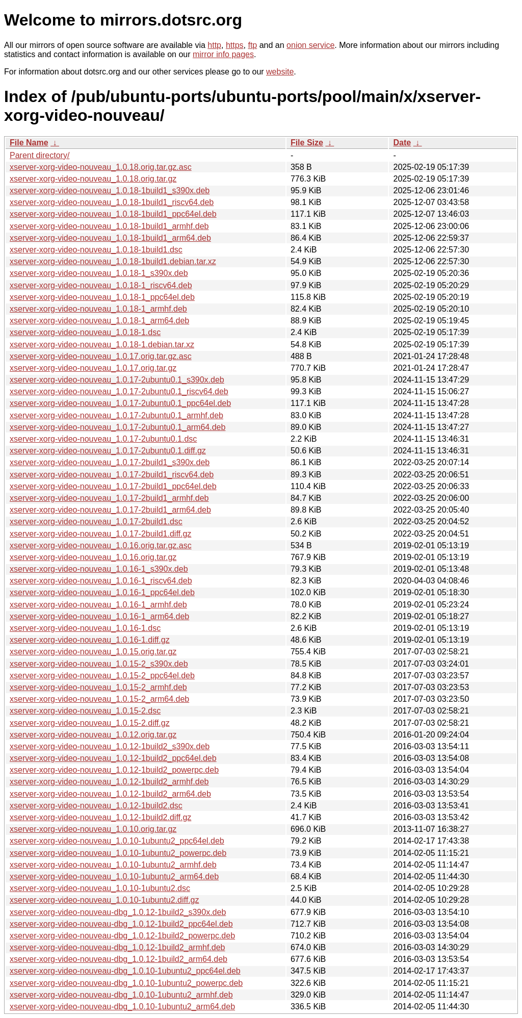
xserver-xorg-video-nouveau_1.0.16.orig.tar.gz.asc (101, 545)
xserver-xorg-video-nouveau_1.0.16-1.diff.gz (90, 639)
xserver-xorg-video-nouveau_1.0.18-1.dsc (85, 332)
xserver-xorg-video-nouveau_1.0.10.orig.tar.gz (93, 829)
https (235, 45)
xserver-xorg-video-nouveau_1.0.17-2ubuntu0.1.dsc (103, 439)
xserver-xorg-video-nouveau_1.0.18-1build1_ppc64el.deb (113, 214)
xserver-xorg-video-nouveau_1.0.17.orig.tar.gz (93, 368)
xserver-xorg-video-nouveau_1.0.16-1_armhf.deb (98, 604)
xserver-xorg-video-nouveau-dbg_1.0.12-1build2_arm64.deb (118, 959)
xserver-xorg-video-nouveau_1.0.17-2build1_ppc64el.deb (113, 486)
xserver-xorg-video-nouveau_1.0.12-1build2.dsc (96, 805)
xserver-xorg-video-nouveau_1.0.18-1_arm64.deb (99, 320)
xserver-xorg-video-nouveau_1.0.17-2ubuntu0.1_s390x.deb (117, 379)
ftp (252, 45)
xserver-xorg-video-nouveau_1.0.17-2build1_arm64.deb (110, 509)
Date (402, 142)
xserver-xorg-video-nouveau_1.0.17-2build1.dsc (96, 521)
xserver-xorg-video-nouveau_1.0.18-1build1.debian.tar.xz (113, 261)
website (280, 71)
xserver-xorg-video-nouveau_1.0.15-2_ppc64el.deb (102, 675)
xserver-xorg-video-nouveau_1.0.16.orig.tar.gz (93, 557)
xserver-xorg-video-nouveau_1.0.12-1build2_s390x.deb (110, 746)
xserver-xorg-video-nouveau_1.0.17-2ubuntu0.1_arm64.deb (117, 427)
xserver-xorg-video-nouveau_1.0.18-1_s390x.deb (99, 273)
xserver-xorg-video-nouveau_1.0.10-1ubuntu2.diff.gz (104, 900)
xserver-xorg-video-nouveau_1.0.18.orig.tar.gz (93, 178)
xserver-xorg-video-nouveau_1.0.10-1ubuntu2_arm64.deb (114, 876)
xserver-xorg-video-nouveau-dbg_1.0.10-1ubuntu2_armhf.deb (121, 994)
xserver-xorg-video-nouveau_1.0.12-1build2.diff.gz (100, 817)
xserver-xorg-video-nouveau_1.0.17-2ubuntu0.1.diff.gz (108, 450)
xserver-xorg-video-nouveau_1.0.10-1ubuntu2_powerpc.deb (118, 853)
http (214, 45)
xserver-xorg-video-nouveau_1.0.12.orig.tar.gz (93, 734)
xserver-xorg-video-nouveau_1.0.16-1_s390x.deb (99, 569)
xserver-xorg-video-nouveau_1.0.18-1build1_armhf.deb (109, 226)
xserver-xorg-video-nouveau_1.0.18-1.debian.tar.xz (102, 344)
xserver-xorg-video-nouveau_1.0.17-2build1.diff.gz (100, 533)
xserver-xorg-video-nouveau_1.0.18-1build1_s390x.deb (110, 190)
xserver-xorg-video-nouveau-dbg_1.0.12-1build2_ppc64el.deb (121, 924)
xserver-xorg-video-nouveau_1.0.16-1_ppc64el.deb (102, 592)
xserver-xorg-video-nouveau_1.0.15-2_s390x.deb (99, 663)
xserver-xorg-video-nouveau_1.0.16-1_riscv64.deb (101, 580)
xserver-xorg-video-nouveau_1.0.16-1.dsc (85, 628)
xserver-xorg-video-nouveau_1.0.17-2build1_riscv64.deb (112, 474)
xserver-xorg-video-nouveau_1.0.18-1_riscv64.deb (101, 285)
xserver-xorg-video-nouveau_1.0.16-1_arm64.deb (99, 616)
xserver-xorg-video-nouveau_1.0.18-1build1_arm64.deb (110, 238)
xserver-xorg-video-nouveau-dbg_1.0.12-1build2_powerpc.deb (122, 935)
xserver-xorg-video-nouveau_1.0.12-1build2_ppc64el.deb (113, 758)
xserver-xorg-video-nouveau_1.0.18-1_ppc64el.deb (102, 297)
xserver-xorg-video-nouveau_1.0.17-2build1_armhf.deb (109, 498)
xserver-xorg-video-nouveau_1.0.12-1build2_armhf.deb (109, 781)
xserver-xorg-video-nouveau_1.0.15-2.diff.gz (90, 723)
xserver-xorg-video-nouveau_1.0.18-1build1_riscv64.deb (112, 202)
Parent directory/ (39, 155)
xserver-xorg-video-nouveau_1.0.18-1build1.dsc (96, 249)
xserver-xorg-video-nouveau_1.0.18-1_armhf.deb (98, 308)
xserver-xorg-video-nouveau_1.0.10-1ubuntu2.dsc (100, 888)
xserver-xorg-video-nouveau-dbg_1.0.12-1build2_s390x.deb (118, 912)
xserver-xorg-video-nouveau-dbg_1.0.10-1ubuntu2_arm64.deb (122, 1006)
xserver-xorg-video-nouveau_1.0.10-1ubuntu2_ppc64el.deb (117, 840)
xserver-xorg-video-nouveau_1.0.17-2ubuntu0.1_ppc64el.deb (120, 403)
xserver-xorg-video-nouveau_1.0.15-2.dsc (85, 710)
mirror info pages (223, 54)
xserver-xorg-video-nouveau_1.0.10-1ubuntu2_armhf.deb (113, 864)
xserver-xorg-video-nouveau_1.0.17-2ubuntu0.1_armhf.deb (116, 415)
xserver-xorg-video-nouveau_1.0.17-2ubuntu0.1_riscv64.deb (119, 391)
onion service (310, 45)
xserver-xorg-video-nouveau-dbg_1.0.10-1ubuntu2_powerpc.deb (126, 983)
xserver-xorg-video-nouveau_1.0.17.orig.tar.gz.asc (101, 356)
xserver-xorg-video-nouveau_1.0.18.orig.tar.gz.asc (101, 167)
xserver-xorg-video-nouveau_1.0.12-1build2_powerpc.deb (114, 770)
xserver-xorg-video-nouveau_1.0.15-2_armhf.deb (98, 687)
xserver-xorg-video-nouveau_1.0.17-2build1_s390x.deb (110, 462)
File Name (29, 142)
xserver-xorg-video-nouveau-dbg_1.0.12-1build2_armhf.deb (117, 947)
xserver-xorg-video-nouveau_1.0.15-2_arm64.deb (99, 699)
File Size (307, 142)
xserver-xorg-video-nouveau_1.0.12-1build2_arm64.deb (110, 794)
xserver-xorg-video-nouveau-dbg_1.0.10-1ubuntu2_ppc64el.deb (125, 970)
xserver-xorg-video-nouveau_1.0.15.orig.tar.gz (93, 651)
